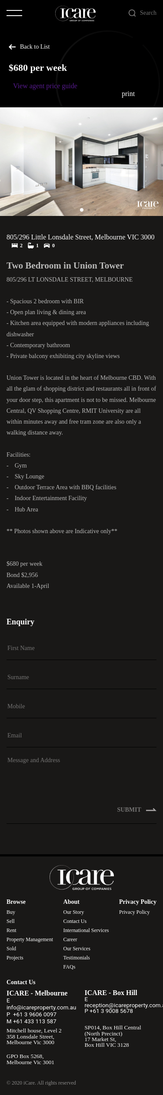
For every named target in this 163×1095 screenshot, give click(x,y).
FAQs (69, 967)
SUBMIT (136, 815)
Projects (15, 958)
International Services (86, 930)
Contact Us (75, 921)
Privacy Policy (134, 912)
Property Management (30, 939)
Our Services (76, 949)
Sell (11, 921)
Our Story (73, 912)
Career (70, 939)
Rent (12, 930)
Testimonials (76, 958)
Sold (11, 949)
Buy (11, 912)
